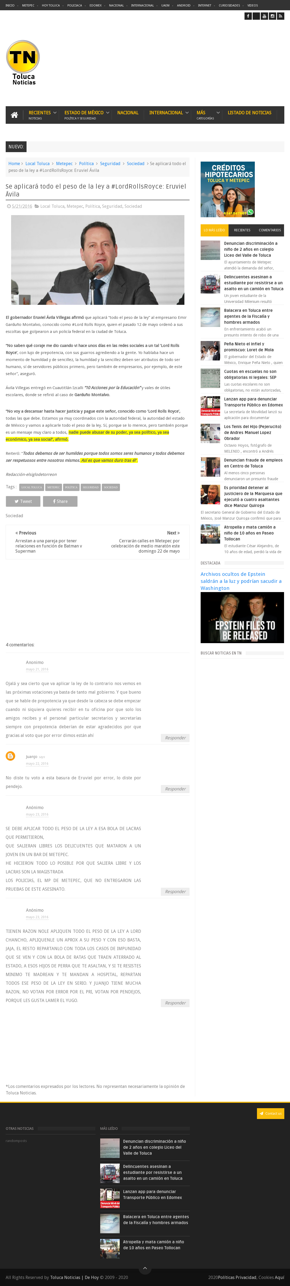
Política (86, 163)
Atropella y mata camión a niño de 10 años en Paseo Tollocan (250, 533)
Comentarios (270, 230)
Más (205, 115)
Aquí (279, 1277)
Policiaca (74, 5)
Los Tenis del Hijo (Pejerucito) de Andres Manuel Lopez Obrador (252, 432)
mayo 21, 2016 (37, 669)
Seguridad (110, 163)
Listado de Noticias (249, 112)
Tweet (23, 501)
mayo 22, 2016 (37, 764)
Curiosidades (229, 5)
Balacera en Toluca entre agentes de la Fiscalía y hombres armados (248, 316)
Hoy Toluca (51, 5)
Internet (204, 5)
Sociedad (136, 163)
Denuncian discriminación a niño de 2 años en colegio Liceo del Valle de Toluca (251, 249)
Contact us (271, 1113)
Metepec (28, 5)
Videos (252, 5)
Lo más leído (214, 230)
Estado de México (83, 115)
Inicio (10, 5)
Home (14, 163)
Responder (175, 737)
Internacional (142, 5)
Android (184, 5)
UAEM (165, 5)
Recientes (40, 115)
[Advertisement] (238, 63)
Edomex (96, 5)
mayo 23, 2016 (37, 814)
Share (60, 501)
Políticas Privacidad (237, 1277)
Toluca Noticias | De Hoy (74, 1277)
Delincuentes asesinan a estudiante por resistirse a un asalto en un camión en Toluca (254, 283)
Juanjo (31, 756)
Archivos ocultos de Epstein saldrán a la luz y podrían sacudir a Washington (241, 581)
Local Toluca (37, 163)
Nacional (116, 5)
